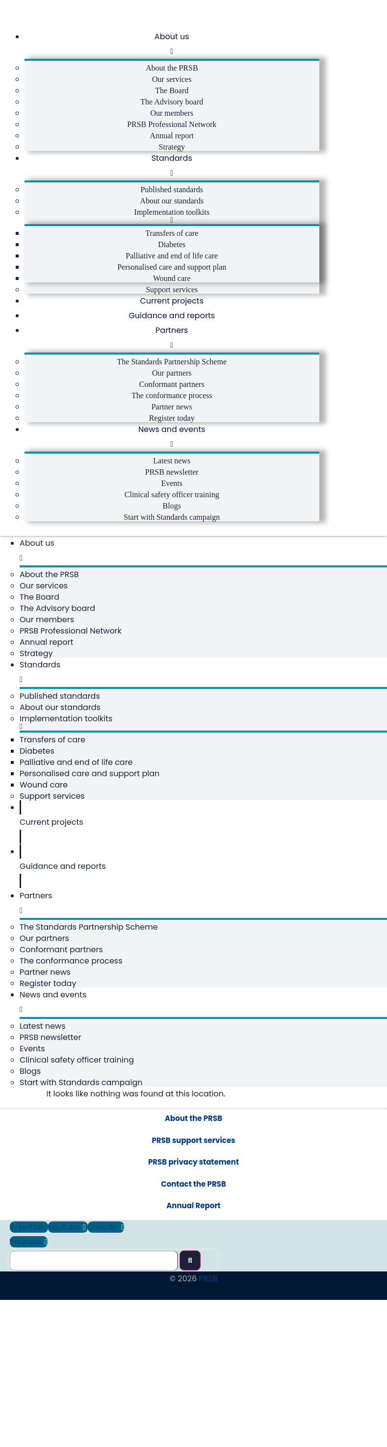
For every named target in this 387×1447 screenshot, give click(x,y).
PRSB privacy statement (193, 1279)
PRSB (208, 1396)
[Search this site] (94, 1378)
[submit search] (190, 1378)
